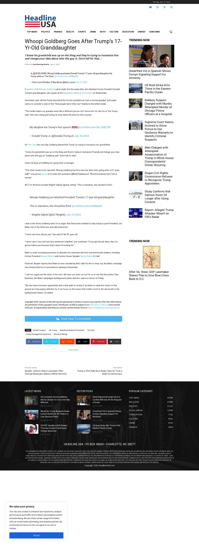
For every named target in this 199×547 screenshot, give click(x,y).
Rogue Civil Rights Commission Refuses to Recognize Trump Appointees (159, 178)
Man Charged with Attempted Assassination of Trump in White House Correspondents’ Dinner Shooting (159, 156)
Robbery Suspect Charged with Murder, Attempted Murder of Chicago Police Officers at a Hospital (158, 107)
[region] (36, 521)
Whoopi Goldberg (47, 89)
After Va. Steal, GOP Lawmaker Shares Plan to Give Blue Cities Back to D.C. (149, 275)
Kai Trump (53, 330)
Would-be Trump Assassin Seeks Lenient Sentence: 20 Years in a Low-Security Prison (55, 414)
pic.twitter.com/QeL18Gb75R (94, 127)
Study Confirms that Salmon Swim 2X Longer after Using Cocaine (157, 197)
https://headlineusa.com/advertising (103, 308)
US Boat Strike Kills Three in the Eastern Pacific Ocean (158, 88)
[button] (171, 31)
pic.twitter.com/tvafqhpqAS (87, 205)
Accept (36, 535)
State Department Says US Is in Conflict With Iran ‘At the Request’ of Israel (107, 400)
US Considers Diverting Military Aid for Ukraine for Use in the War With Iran (55, 400)
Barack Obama (47, 256)
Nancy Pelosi (86, 256)
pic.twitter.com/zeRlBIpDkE (67, 76)
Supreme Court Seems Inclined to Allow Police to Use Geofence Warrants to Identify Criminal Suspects (159, 130)
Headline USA (31, 89)
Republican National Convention (77, 93)
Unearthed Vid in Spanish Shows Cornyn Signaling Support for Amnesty (150, 74)
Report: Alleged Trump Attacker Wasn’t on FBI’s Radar (159, 213)
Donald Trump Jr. (39, 330)
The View (90, 330)
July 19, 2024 (81, 82)
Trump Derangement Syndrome (38, 334)
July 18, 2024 (81, 135)
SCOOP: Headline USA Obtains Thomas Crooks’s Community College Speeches (54, 428)
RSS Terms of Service (99, 305)
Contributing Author (41, 64)
